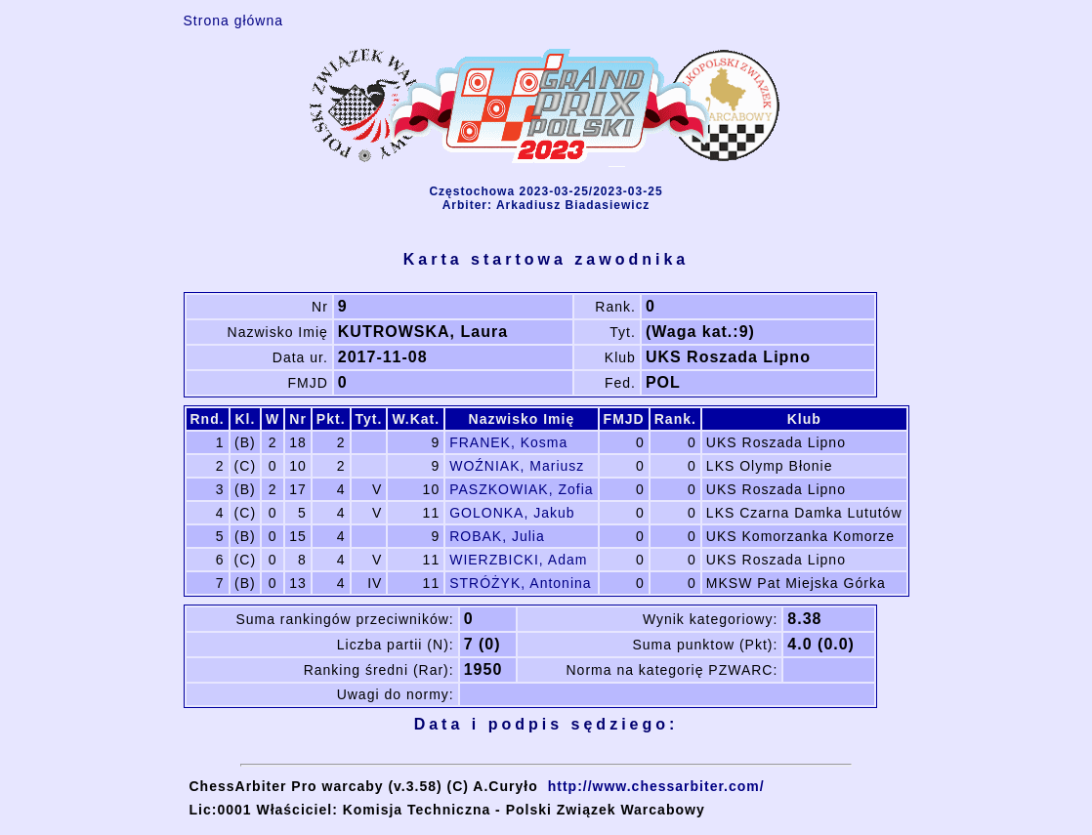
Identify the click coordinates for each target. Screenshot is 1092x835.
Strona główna (234, 20)
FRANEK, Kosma (508, 442)
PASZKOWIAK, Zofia (521, 489)
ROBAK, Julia (497, 536)
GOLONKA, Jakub (511, 513)
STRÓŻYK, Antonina (520, 583)
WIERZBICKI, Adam (518, 559)
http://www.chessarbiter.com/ (656, 786)
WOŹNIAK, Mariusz (516, 466)
